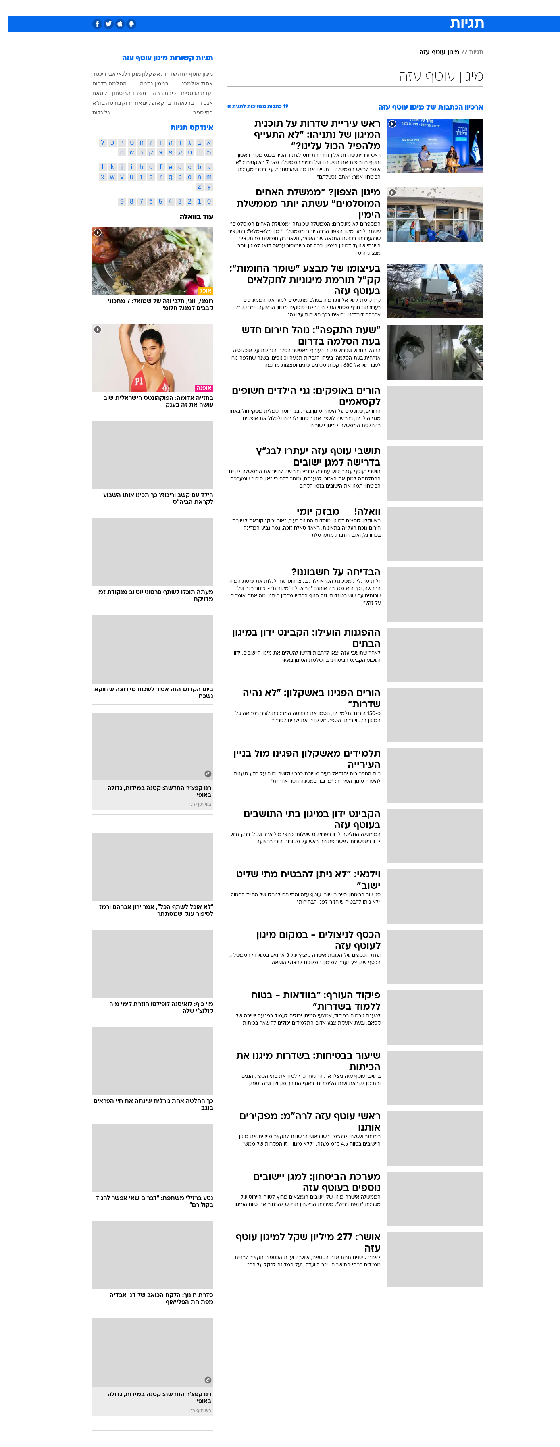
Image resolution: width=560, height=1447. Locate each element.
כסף (321, 8)
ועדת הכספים (189, 93)
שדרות (161, 74)
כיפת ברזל (156, 93)
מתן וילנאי (121, 74)
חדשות (423, 8)
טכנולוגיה (218, 8)
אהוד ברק (165, 103)
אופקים (143, 103)
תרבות (369, 8)
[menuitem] (418, 8)
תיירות (247, 8)
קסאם (92, 93)
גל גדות (94, 112)
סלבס (344, 8)
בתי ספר (195, 112)
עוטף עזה (182, 74)
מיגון (200, 74)
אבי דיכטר (96, 74)
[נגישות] (11, 8)
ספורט (395, 8)
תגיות (468, 53)
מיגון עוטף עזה (432, 53)
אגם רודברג (191, 103)
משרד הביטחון (121, 93)
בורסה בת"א (99, 103)
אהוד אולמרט (189, 83)
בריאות (275, 8)
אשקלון (143, 74)
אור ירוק (124, 103)
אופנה (188, 8)
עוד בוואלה (189, 217)
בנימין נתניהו (146, 83)
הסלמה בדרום (102, 83)
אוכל (300, 8)
